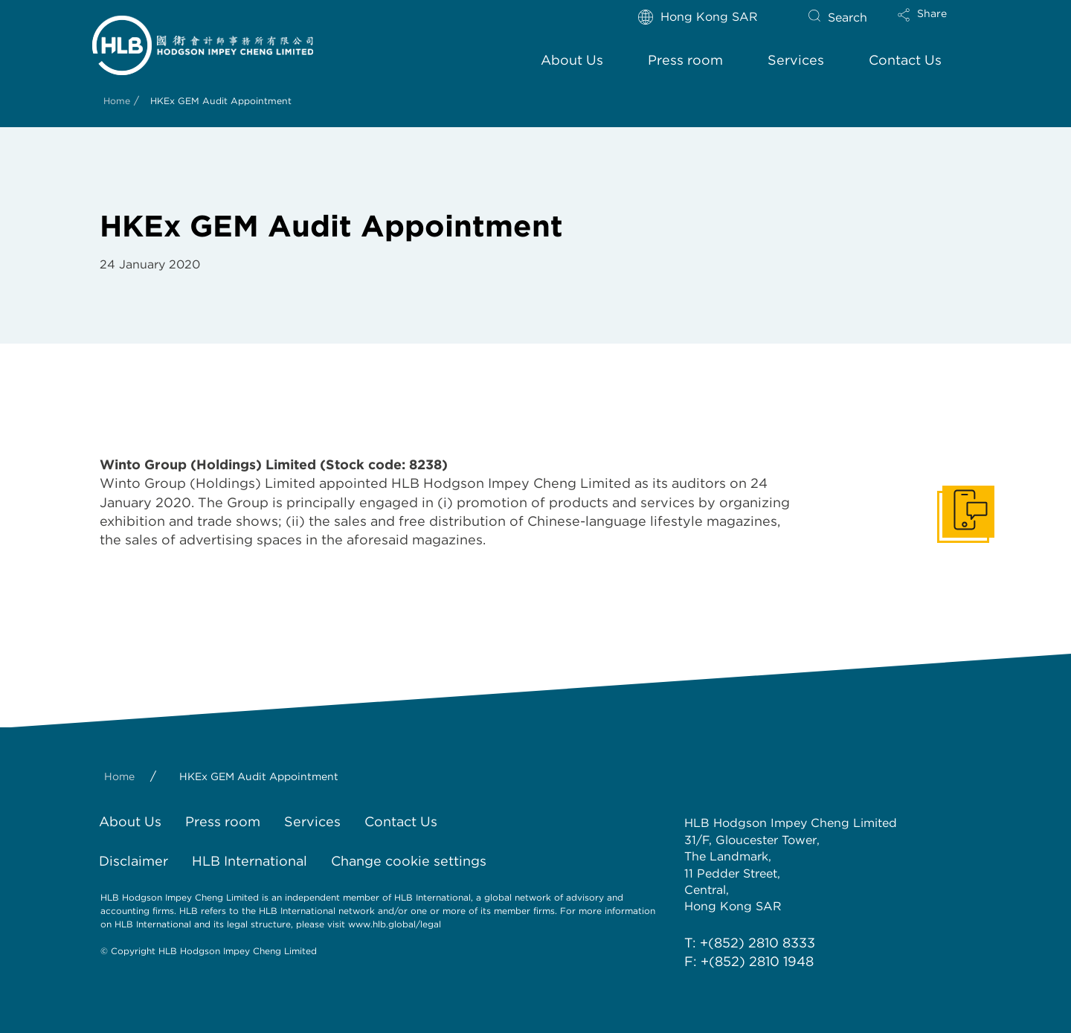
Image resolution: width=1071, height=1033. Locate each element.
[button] (935, 24)
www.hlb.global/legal (394, 924)
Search (847, 17)
